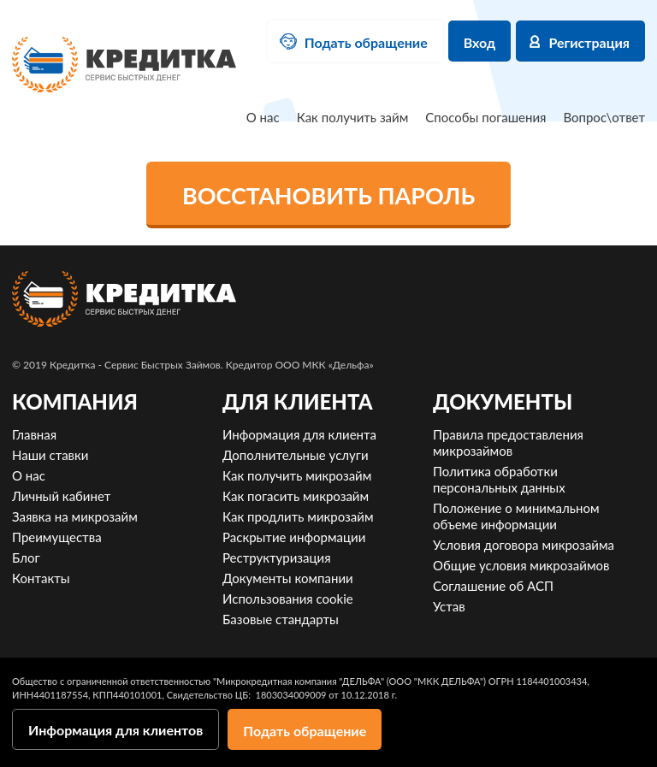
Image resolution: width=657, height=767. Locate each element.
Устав (449, 606)
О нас (263, 117)
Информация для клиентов (115, 730)
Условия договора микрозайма (523, 544)
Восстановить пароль (328, 195)
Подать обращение (366, 42)
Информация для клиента (299, 434)
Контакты (41, 578)
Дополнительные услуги (295, 455)
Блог (26, 557)
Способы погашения (485, 117)
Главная (34, 434)
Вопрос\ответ (604, 117)
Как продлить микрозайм (298, 516)
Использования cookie (287, 598)
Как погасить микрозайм (295, 496)
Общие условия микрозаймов (521, 565)
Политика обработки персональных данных (499, 479)
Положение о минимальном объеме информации (516, 516)
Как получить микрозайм (296, 475)
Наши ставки (50, 455)
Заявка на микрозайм (75, 516)
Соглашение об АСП (493, 585)
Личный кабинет (61, 496)
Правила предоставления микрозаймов (508, 442)
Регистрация (589, 42)
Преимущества (57, 537)
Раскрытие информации (293, 537)
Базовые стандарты (280, 619)
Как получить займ (353, 117)
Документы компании (287, 578)
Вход (479, 42)
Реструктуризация (276, 557)
